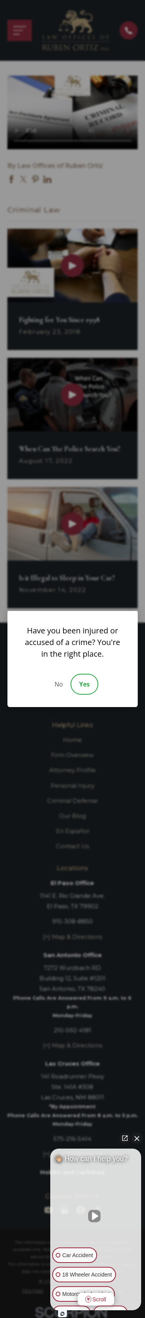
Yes (84, 684)
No (59, 684)
